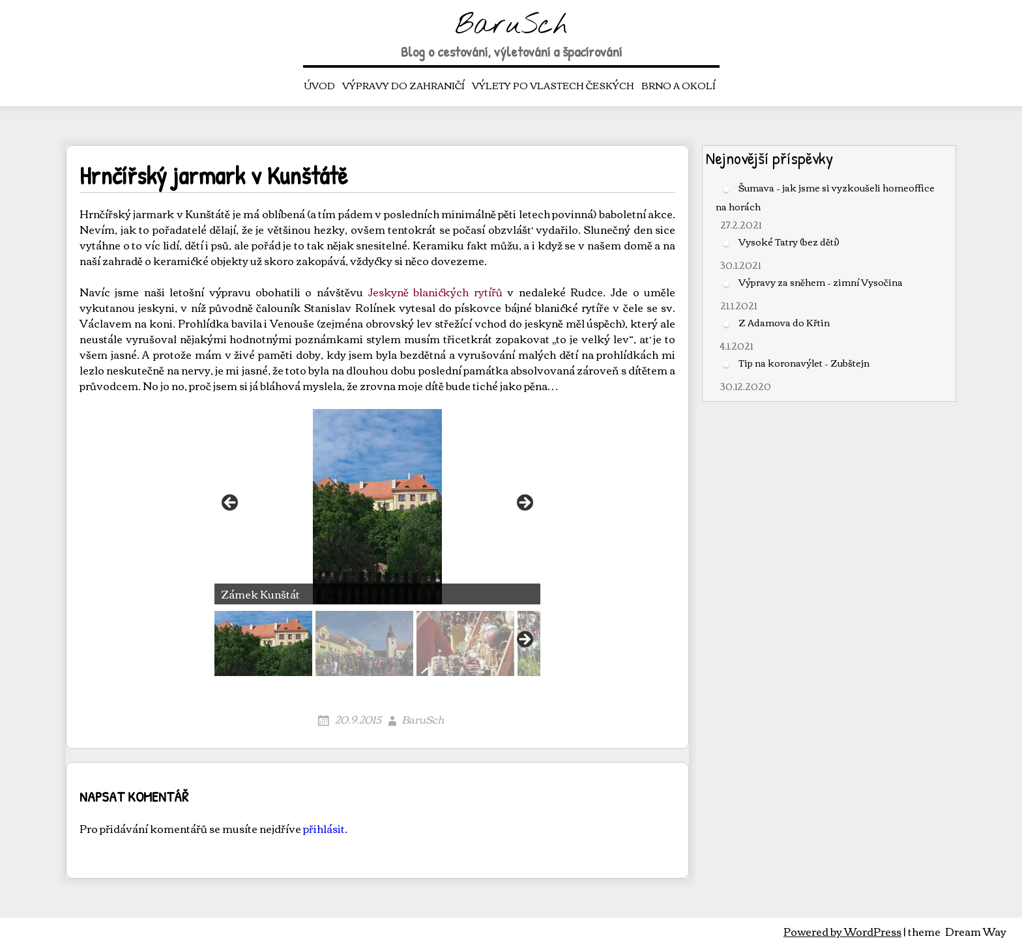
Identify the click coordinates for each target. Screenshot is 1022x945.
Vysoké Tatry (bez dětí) (789, 241)
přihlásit (324, 828)
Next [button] (524, 640)
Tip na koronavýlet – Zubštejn (803, 362)
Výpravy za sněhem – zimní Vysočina (820, 282)
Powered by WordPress (842, 931)
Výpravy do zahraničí (403, 85)
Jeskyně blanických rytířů (435, 292)
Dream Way (975, 931)
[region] (377, 542)
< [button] (231, 503)
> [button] (524, 503)
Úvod (319, 85)
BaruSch (511, 26)
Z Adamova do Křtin (784, 322)
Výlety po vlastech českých (553, 85)
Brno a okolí (678, 85)
